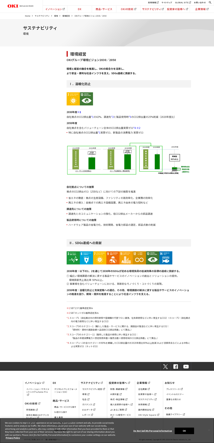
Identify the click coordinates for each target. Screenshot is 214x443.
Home (27, 15)
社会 (85, 399)
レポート (87, 414)
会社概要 (144, 389)
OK (184, 430)
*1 (92, 117)
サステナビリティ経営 (93, 389)
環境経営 (66, 15)
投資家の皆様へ (177, 9)
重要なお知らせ (173, 399)
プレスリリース (174, 389)
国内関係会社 (146, 409)
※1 (79, 112)
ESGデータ (88, 409)
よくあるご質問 (118, 409)
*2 (112, 117)
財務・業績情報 (118, 389)
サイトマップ (167, 2)
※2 (138, 128)
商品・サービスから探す (65, 406)
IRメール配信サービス (120, 416)
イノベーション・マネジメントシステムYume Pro (37, 392)
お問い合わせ (200, 2)
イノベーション (55, 9)
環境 (56, 15)
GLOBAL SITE (181, 2)
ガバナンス (88, 404)
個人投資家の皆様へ (121, 404)
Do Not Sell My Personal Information (152, 430)
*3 (130, 117)
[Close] (209, 430)
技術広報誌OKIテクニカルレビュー (37, 416)
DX (79, 9)
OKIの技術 (128, 9)
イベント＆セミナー (175, 394)
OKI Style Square (148, 414)
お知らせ (170, 383)
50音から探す (60, 412)
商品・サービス (104, 9)
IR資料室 (116, 394)
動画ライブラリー (175, 414)
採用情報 (152, 2)
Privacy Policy (13, 437)
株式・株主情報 (118, 399)
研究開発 (32, 409)
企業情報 (202, 9)
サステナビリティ (153, 9)
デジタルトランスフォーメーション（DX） (65, 390)
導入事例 (58, 417)
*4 (134, 128)
